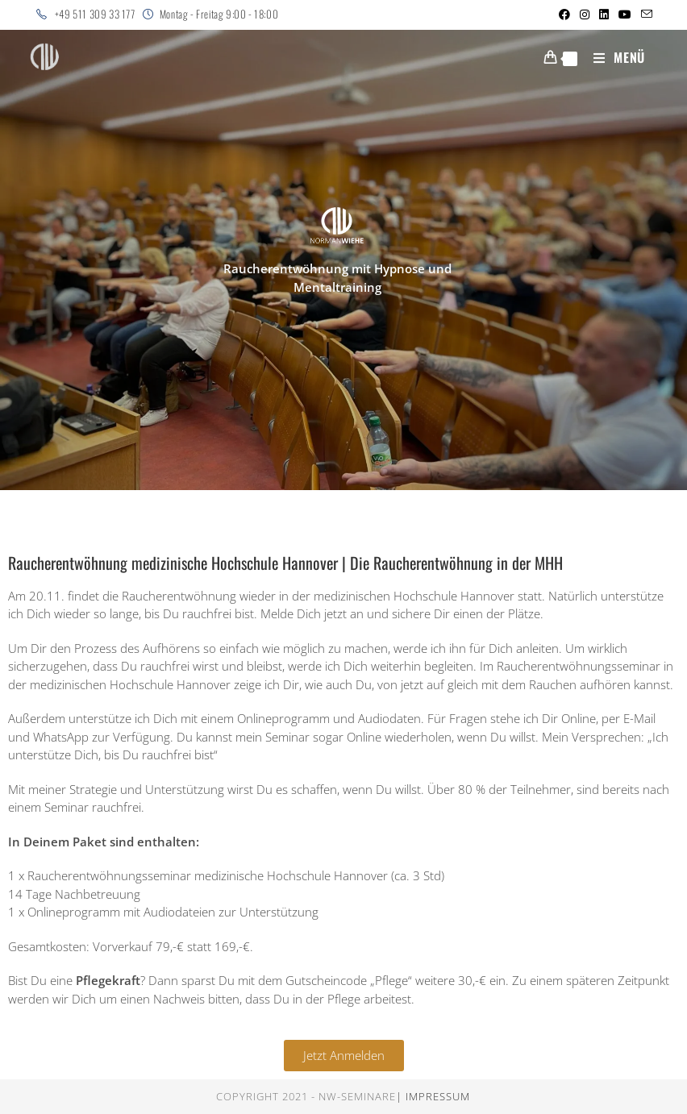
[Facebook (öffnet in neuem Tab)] (564, 14)
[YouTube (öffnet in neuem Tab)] (625, 14)
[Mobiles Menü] (613, 57)
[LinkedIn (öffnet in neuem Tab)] (604, 14)
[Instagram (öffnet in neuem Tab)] (584, 14)
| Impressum (433, 1096)
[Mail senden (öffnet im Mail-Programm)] (644, 14)
